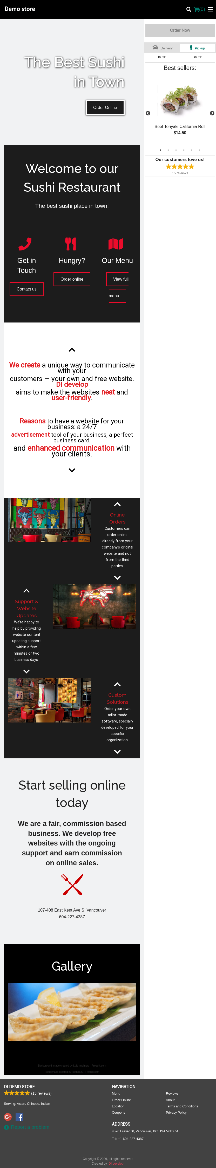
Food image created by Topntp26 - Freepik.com (72, 1071)
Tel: (128, 1138)
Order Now (180, 30)
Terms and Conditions (182, 1106)
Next (212, 113)
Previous (148, 113)
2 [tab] (168, 150)
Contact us (26, 289)
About (170, 1100)
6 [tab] (199, 150)
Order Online (105, 107)
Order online (71, 279)
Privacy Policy (176, 1112)
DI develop (116, 1163)
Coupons (118, 1112)
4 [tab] (183, 150)
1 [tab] (160, 150)
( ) (199, 9)
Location (118, 1106)
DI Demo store (19, 1086)
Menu (116, 1093)
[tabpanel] (180, 110)
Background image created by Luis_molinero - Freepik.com (72, 1065)
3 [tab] (176, 150)
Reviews (172, 1093)
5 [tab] (191, 150)
